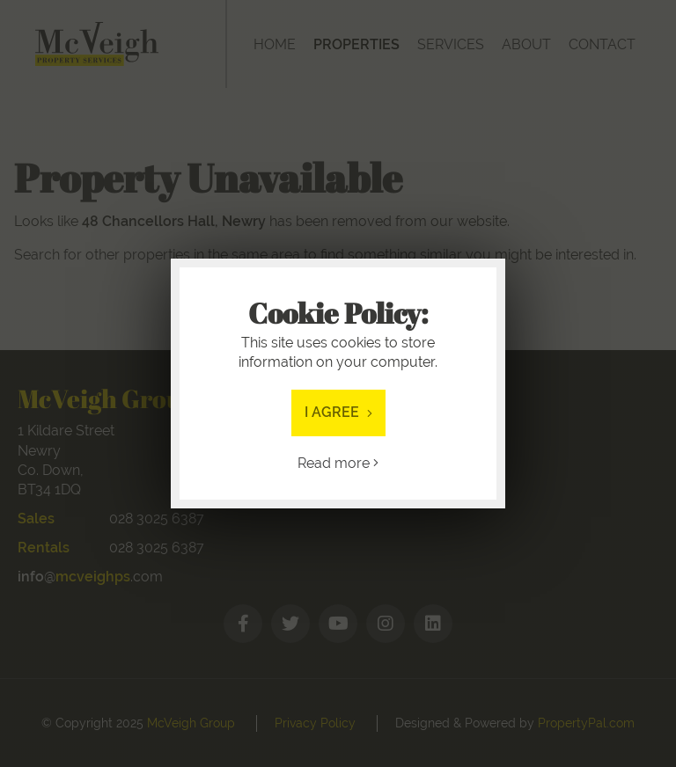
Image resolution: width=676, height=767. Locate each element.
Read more (338, 463)
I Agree (338, 412)
